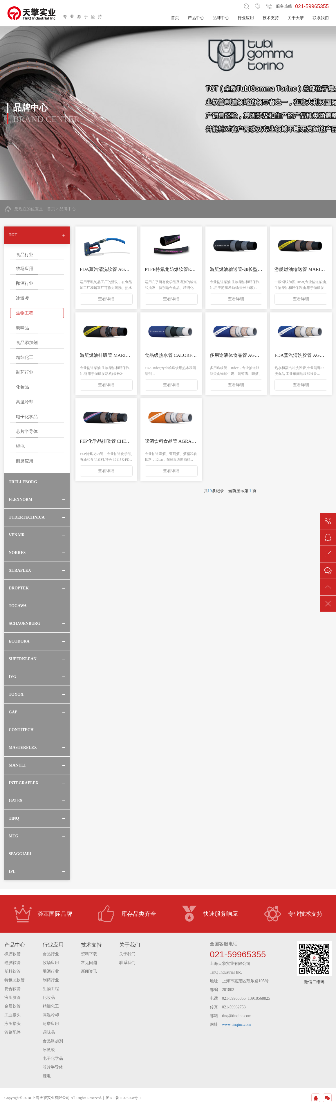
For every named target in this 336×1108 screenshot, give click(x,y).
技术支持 (271, 18)
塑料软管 (12, 971)
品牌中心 (221, 18)
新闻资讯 (89, 971)
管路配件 (12, 1032)
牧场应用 (24, 268)
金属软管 (12, 1006)
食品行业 (24, 254)
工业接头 (12, 1015)
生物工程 (24, 313)
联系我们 (320, 18)
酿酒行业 (24, 283)
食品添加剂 (27, 342)
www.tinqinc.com (236, 1024)
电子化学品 (27, 416)
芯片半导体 (27, 431)
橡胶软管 (12, 954)
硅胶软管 (12, 962)
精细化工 (24, 357)
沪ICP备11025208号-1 (123, 1098)
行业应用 (246, 18)
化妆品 (22, 387)
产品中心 (196, 18)
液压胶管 (12, 997)
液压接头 (12, 1023)
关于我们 (127, 954)
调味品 (22, 327)
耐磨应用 (24, 461)
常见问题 (89, 962)
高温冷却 (24, 402)
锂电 (20, 446)
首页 (175, 18)
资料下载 (89, 954)
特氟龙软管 (14, 980)
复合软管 (12, 989)
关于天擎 (296, 18)
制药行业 (24, 372)
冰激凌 (22, 298)
